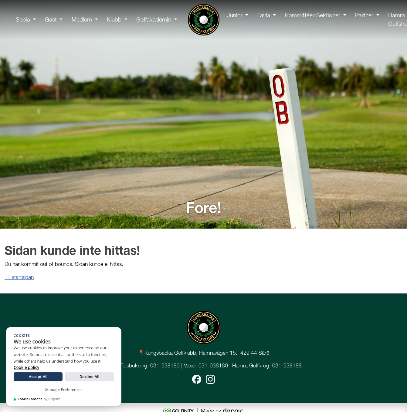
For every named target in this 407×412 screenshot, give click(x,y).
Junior (235, 15)
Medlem (82, 19)
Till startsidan (19, 277)
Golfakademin (153, 19)
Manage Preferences (64, 389)
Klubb (114, 19)
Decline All (90, 376)
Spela (23, 19)
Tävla (263, 15)
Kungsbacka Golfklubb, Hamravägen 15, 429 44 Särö (207, 353)
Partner (364, 15)
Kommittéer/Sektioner (312, 15)
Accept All (38, 376)
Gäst (51, 19)
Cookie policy (26, 367)
